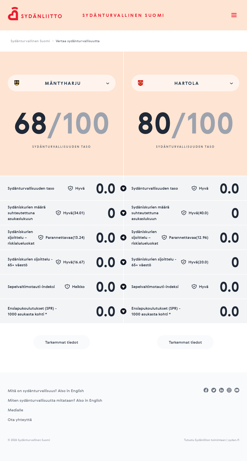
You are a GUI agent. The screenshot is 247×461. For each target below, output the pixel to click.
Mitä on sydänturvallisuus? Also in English (46, 390)
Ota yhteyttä (20, 419)
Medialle (15, 410)
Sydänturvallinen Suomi (123, 15)
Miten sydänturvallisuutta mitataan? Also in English (55, 400)
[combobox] (62, 83)
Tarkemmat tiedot (61, 342)
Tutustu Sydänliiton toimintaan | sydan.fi (211, 440)
